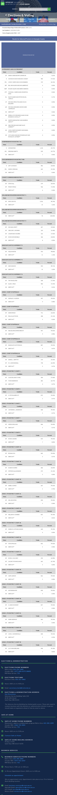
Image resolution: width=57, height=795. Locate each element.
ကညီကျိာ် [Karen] (42, 21)
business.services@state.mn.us (20, 785)
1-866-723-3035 (19, 725)
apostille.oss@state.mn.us (25, 787)
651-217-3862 (20, 679)
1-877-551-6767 (19, 760)
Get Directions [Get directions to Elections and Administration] (10, 694)
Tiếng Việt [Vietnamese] (31, 19)
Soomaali (22, 19)
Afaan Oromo (22, 21)
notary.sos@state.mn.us (23, 791)
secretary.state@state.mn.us (19, 688)
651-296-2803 (18, 759)
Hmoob (15, 19)
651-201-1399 (49, 723)
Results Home (42, 24)
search (15, 9)
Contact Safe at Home (13, 735)
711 (18, 673)
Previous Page (52, 24)
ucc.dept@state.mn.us (20, 789)
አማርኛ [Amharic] (35, 21)
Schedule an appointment (14, 775)
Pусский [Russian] (39, 19)
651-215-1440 (18, 669)
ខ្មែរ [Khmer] (30, 21)
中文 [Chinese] (45, 19)
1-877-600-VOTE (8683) (22, 671)
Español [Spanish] (8, 19)
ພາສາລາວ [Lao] (52, 19)
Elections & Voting (19, 15)
